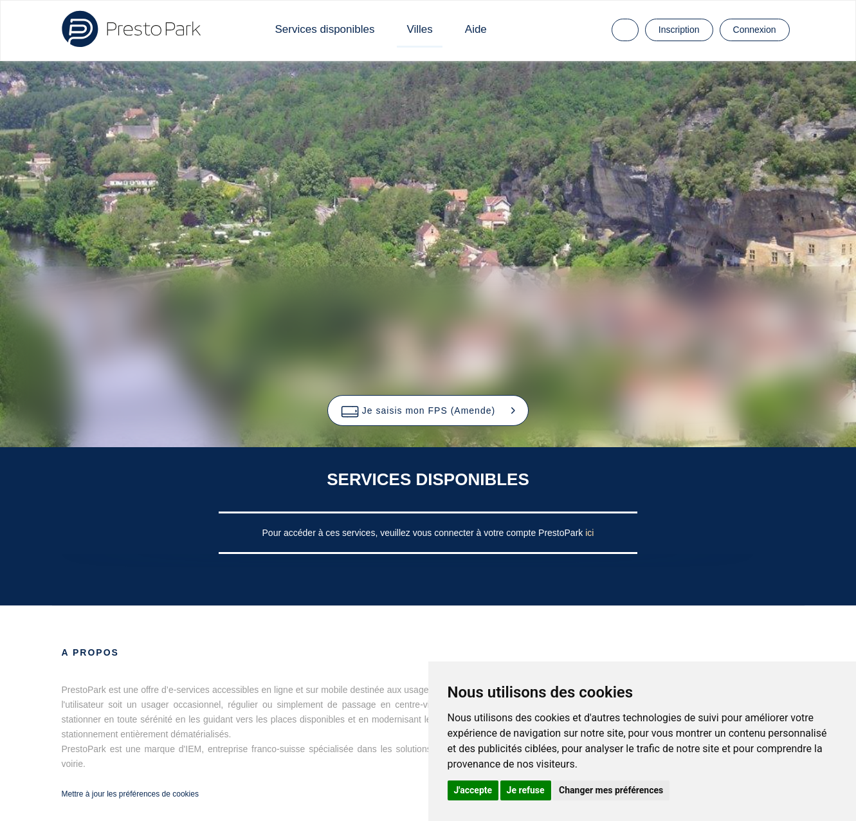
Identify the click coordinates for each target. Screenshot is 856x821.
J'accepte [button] (473, 790)
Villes (419, 29)
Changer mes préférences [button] (611, 790)
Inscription (679, 29)
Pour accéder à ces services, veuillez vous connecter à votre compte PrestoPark (424, 533)
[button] (428, 410)
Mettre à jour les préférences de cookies (130, 793)
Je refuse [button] (526, 790)
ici (589, 533)
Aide (476, 29)
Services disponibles (325, 29)
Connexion (754, 29)
